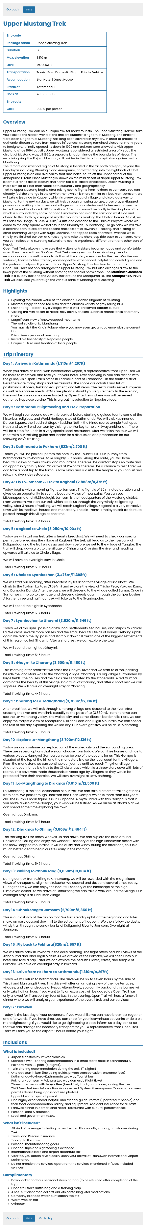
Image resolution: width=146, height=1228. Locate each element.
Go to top (46, 1218)
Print (29, 9)
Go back (12, 9)
